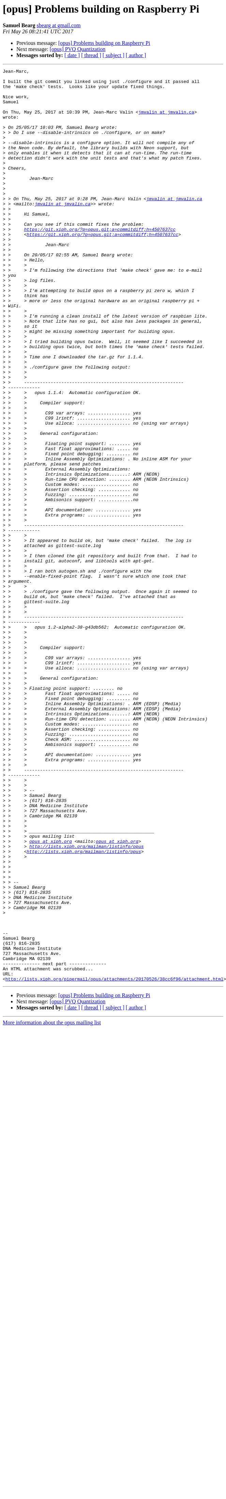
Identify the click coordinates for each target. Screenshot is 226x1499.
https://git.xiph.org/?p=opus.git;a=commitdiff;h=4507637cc (100, 262)
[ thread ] (91, 55)
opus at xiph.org (50, 996)
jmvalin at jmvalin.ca (166, 121)
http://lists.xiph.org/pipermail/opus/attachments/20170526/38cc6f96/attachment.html (114, 1161)
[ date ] (72, 55)
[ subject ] (113, 55)
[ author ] (136, 55)
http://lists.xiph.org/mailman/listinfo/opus (86, 1002)
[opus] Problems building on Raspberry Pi (104, 43)
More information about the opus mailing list (52, 1205)
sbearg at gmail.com (59, 25)
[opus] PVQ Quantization (78, 49)
